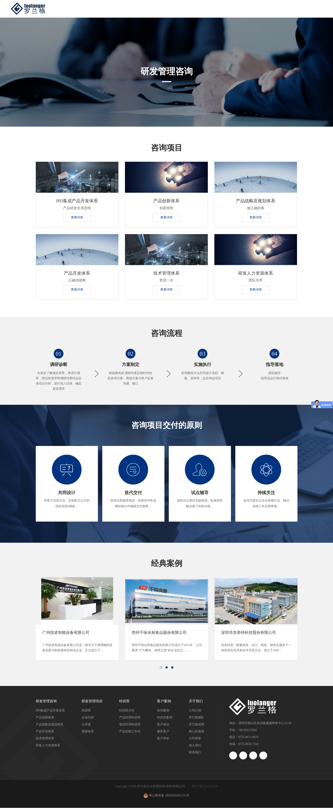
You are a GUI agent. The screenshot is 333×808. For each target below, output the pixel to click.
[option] (77, 618)
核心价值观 (196, 731)
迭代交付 (133, 493)
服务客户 (163, 731)
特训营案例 (164, 717)
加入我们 (195, 745)
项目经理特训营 (129, 724)
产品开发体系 (77, 273)
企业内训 (88, 717)
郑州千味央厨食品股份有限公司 (159, 633)
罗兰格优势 (196, 724)
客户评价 (163, 738)
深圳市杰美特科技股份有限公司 (248, 633)
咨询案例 (163, 710)
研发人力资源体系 (255, 273)
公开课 (86, 724)
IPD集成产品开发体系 (77, 201)
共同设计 (66, 493)
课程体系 (88, 731)
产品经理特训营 (129, 717)
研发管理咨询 (133, 8)
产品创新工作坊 (129, 731)
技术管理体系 (166, 273)
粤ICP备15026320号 (205, 786)
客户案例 (231, 8)
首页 (103, 8)
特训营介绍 (126, 710)
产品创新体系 (166, 201)
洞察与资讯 (263, 8)
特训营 (203, 8)
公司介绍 (195, 710)
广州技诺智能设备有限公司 (65, 633)
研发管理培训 (171, 8)
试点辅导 (199, 493)
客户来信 (163, 724)
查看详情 (77, 217)
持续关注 (266, 493)
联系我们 (195, 752)
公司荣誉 (195, 738)
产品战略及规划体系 (255, 201)
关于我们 (295, 8)
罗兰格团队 (196, 717)
